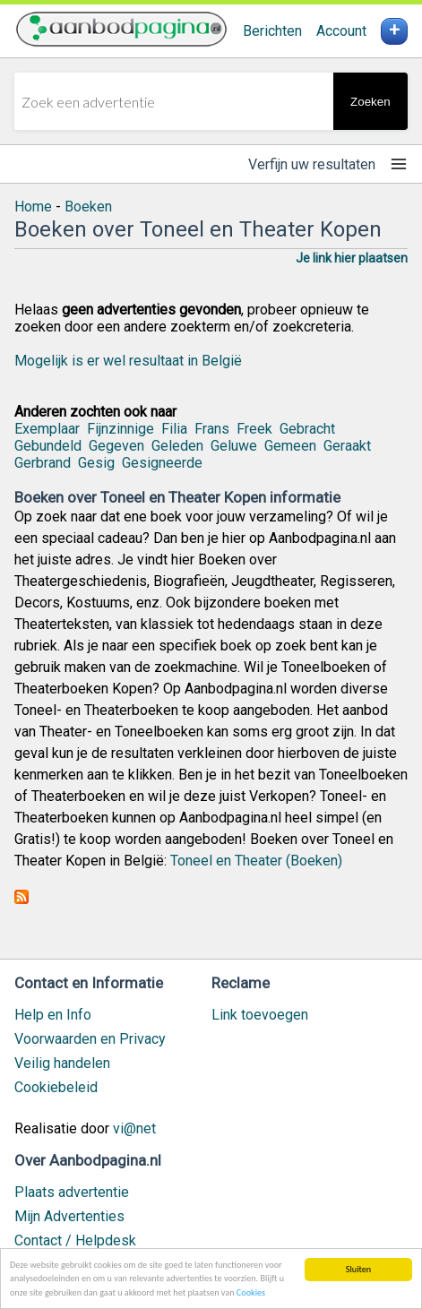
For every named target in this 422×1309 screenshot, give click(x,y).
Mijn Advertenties (69, 1216)
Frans (211, 428)
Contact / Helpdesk (75, 1240)
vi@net (134, 1128)
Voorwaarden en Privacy (90, 1038)
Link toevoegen (259, 1014)
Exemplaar (47, 428)
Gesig (96, 462)
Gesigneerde (162, 462)
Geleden (177, 445)
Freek (254, 428)
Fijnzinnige (120, 428)
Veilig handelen (62, 1063)
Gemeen (290, 445)
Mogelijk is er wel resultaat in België (128, 360)
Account (341, 30)
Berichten (272, 30)
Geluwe (234, 445)
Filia (174, 428)
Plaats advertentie (71, 1192)
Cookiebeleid (56, 1087)
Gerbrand (42, 462)
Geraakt (347, 445)
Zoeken (370, 101)
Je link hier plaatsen (352, 258)
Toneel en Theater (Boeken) (256, 860)
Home (33, 206)
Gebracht (307, 428)
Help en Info (52, 1014)
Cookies (251, 1293)
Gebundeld (48, 445)
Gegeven (116, 445)
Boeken (88, 206)
